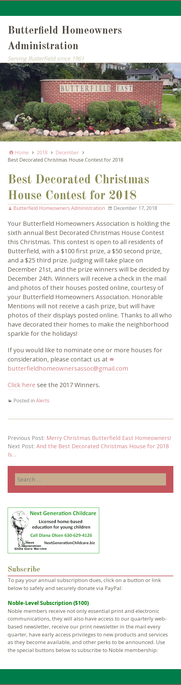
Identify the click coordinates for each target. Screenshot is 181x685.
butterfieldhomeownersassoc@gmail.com (68, 368)
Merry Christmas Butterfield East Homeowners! (108, 437)
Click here (21, 385)
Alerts (42, 400)
